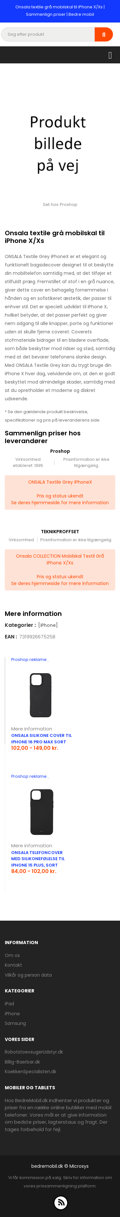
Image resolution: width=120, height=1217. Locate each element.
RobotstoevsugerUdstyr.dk (34, 1052)
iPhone (12, 1013)
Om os (12, 955)
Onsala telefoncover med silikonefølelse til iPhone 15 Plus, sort (38, 859)
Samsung (15, 1023)
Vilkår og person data (28, 975)
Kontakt (13, 965)
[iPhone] (48, 625)
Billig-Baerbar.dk (22, 1062)
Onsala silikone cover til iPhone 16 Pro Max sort (41, 738)
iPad (9, 1003)
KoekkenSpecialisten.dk (30, 1071)
